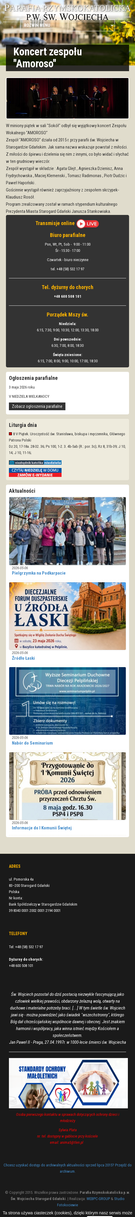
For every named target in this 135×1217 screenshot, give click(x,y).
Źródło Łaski (23, 658)
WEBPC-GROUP (98, 1198)
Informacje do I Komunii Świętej (42, 828)
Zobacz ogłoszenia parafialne (37, 406)
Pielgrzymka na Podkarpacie (39, 573)
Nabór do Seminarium (32, 743)
